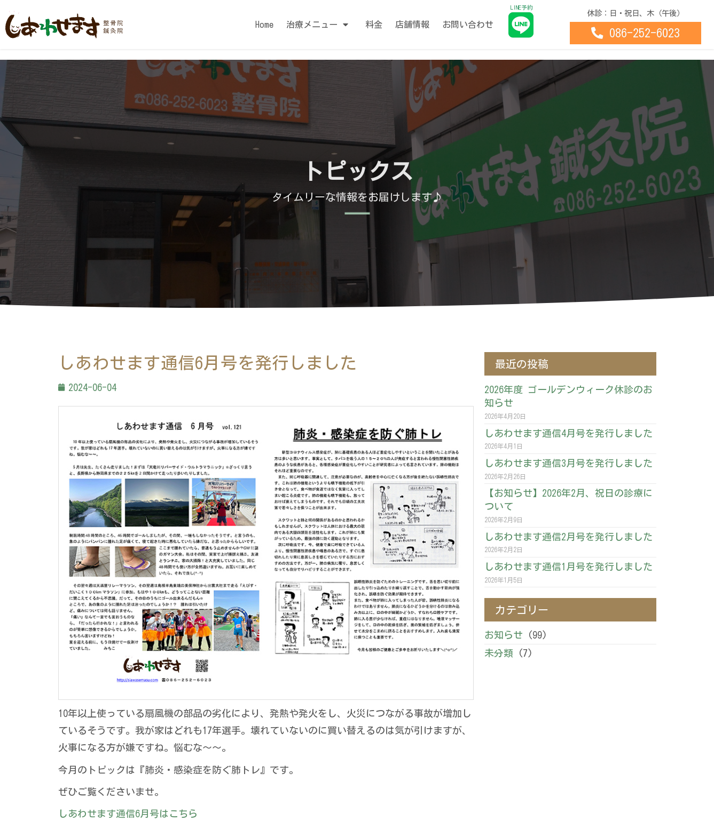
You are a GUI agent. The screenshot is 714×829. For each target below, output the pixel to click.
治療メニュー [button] (319, 24)
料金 (373, 24)
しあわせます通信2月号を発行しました (568, 536)
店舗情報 (412, 24)
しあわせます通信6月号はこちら (128, 813)
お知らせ (503, 635)
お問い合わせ (467, 24)
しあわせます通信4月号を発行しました (568, 433)
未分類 (498, 653)
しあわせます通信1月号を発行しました (568, 566)
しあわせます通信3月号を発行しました (568, 463)
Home (264, 24)
